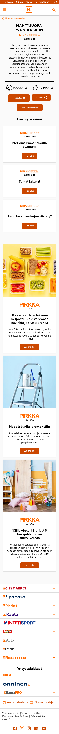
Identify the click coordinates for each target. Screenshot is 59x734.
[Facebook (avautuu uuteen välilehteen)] (14, 729)
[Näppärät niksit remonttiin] (29, 383)
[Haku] (53, 9)
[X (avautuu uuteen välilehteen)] (22, 729)
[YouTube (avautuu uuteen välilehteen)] (44, 729)
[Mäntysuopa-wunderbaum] (19, 98)
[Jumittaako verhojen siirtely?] (29, 216)
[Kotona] (29, 306)
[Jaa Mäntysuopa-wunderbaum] (41, 97)
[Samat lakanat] (29, 181)
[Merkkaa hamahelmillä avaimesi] (29, 126)
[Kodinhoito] (29, 37)
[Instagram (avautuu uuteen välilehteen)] (28, 729)
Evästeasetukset (38, 716)
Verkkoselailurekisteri (31, 713)
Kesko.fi (6, 719)
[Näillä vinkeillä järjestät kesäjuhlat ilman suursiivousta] (29, 486)
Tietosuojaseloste (10, 713)
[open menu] (4, 10)
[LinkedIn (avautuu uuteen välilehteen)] (36, 729)
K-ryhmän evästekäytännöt (15, 716)
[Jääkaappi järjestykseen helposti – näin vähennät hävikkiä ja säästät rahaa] (29, 271)
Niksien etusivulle (13, 18)
